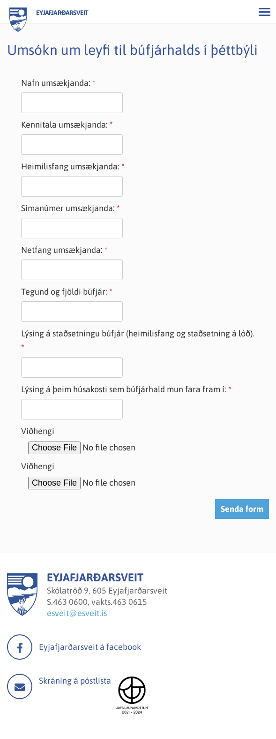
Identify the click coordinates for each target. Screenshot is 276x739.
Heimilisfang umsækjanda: (70, 166)
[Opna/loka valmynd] (264, 11)
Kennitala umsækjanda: (64, 125)
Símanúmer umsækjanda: (68, 208)
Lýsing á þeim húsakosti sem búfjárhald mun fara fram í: (123, 389)
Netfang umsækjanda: (62, 250)
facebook (19, 647)
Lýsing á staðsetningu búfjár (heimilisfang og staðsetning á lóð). (137, 333)
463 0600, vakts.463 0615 (100, 602)
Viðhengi (37, 431)
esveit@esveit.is (77, 613)
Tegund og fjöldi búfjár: (64, 292)
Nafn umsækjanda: (55, 83)
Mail (19, 686)
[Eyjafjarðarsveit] (22, 613)
